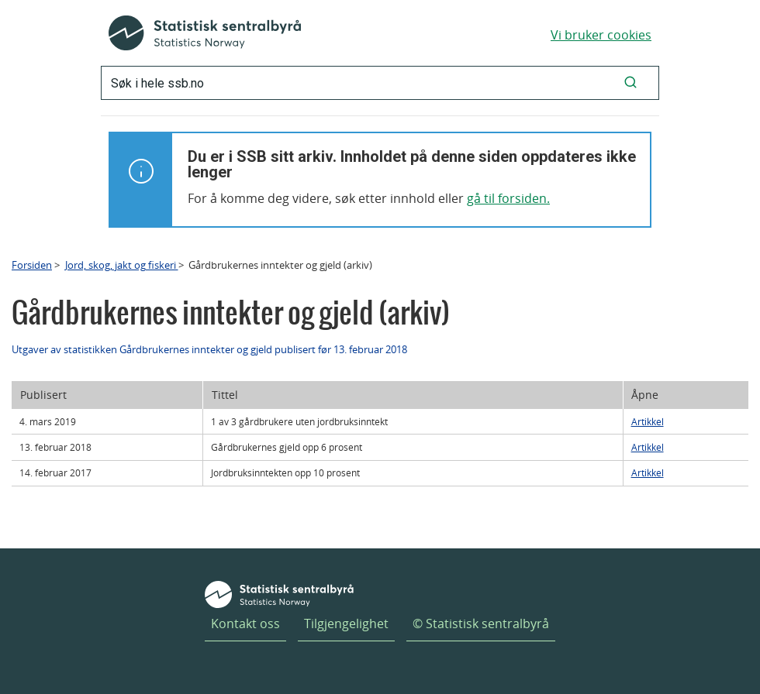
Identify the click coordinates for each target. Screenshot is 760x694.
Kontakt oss (245, 623)
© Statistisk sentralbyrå (481, 623)
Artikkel (647, 421)
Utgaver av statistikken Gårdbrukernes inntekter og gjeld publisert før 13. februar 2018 (209, 349)
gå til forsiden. (508, 198)
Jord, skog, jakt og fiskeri (121, 265)
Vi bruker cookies (601, 34)
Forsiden (32, 265)
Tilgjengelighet (346, 623)
